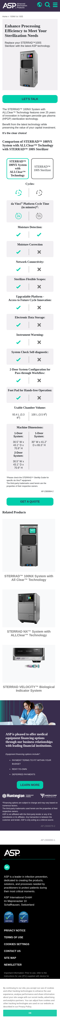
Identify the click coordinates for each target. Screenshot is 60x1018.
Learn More (30, 785)
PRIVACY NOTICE (15, 930)
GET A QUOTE (30, 501)
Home (5, 16)
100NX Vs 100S (16, 16)
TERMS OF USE (13, 937)
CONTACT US (12, 951)
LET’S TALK (30, 99)
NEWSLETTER (13, 964)
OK (30, 1013)
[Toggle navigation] (55, 5)
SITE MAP (10, 958)
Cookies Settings (16, 944)
